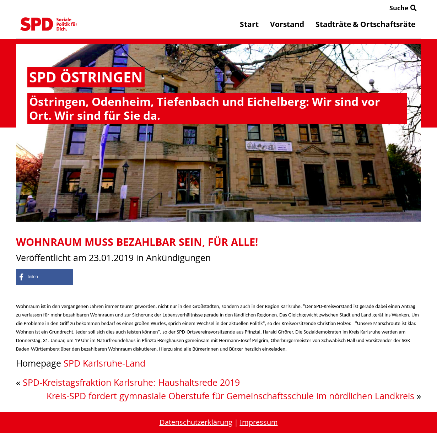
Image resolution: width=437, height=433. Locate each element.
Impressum (259, 422)
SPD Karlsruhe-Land (104, 363)
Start (249, 24)
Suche (403, 8)
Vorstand (287, 24)
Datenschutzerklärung (196, 422)
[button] (44, 277)
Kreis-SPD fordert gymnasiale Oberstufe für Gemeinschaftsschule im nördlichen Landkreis (230, 396)
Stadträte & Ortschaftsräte (365, 24)
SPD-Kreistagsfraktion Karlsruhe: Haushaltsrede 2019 (131, 382)
